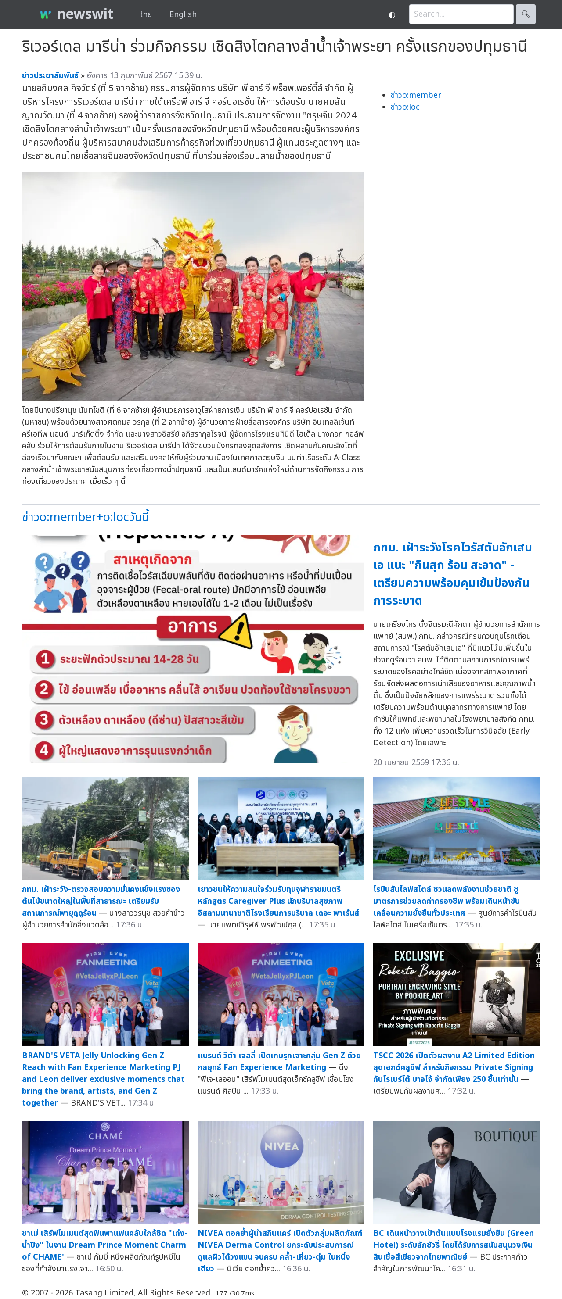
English (183, 15)
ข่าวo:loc (405, 107)
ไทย (146, 15)
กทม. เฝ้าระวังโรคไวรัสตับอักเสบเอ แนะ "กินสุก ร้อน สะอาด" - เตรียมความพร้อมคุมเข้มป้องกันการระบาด (452, 574)
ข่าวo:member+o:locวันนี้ (85, 517)
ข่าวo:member (416, 95)
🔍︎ (526, 14)
